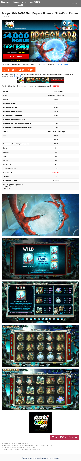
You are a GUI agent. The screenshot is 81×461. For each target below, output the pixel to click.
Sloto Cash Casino (39, 445)
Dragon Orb (18, 76)
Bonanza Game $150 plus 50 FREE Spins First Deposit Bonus (22, 449)
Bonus (6, 443)
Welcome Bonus (23, 443)
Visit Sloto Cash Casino (19, 70)
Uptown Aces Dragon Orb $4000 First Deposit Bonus (20, 447)
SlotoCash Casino (61, 64)
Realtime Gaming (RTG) (27, 445)
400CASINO (56, 86)
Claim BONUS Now (64, 437)
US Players (49, 445)
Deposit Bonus (12, 443)
